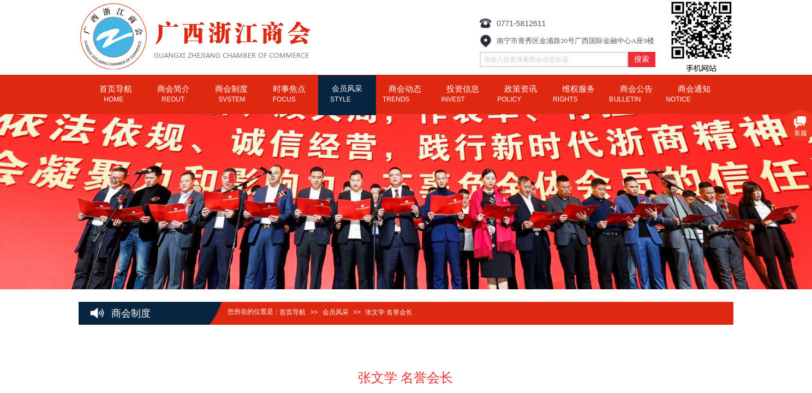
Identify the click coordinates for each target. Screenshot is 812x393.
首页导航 (292, 312)
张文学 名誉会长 (389, 312)
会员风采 (336, 312)
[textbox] (554, 59)
